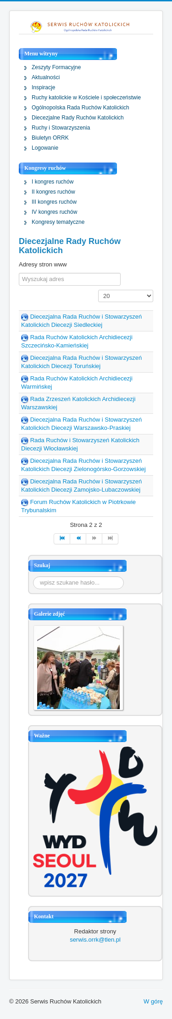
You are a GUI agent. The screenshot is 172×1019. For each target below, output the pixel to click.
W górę (153, 1001)
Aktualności (46, 77)
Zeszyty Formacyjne (56, 67)
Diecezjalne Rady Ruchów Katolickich (78, 117)
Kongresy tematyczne (58, 222)
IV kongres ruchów (54, 212)
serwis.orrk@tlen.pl (95, 939)
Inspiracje (43, 87)
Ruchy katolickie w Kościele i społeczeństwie (86, 97)
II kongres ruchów (53, 192)
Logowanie (45, 148)
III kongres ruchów (54, 202)
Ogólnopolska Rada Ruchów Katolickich (80, 107)
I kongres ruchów (52, 182)
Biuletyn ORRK (50, 138)
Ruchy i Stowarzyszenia (61, 128)
